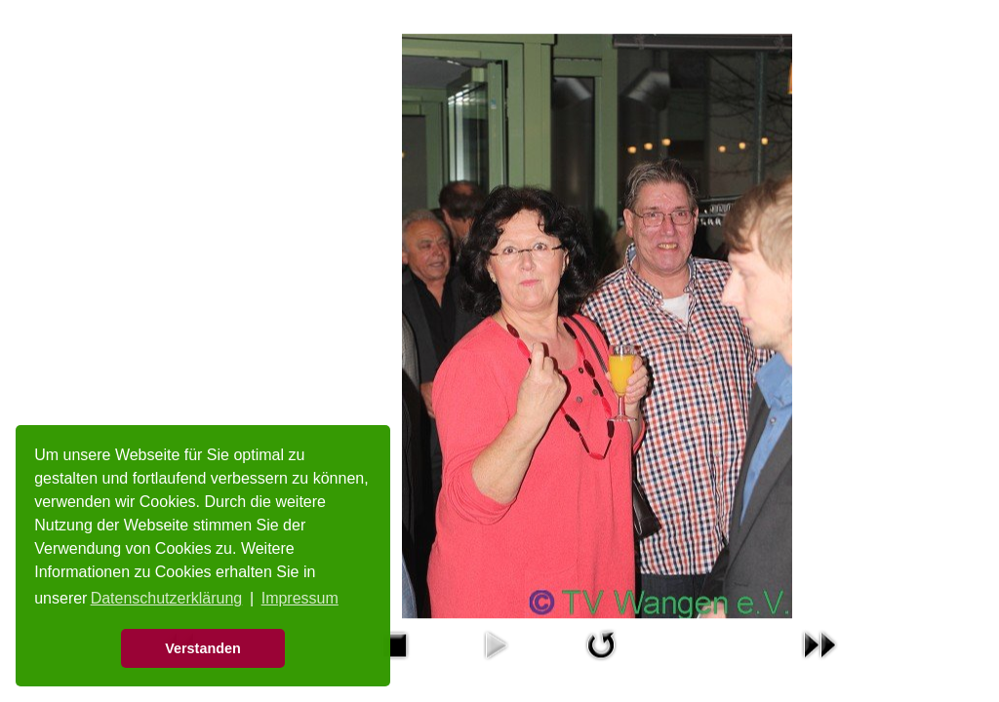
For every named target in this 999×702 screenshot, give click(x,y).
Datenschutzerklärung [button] (167, 598)
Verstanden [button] (203, 648)
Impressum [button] (300, 598)
